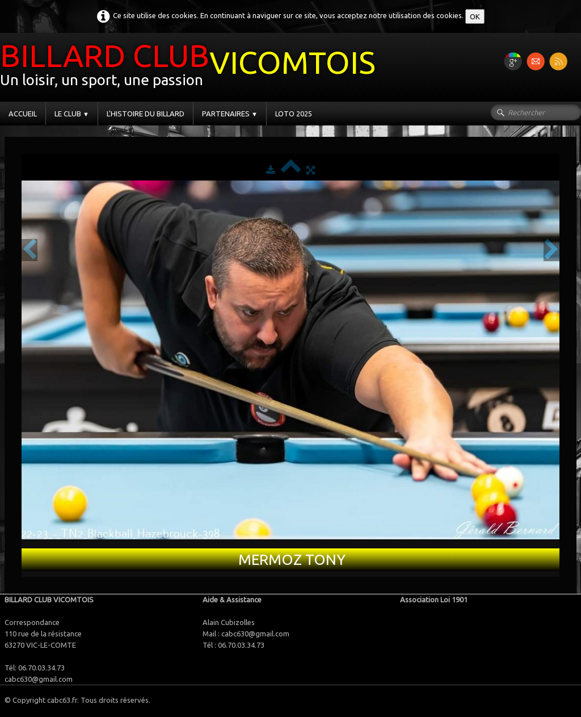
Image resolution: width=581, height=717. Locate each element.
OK (475, 16)
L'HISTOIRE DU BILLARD (145, 114)
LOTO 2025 (293, 114)
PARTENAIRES (230, 114)
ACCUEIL (23, 114)
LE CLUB (71, 114)
